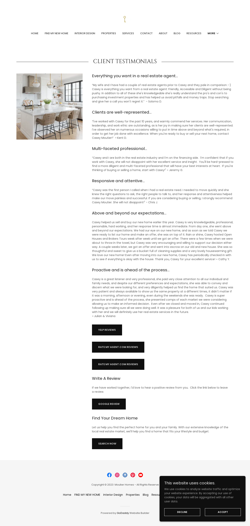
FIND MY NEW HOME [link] (56, 33)
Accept (225, 511)
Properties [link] (108, 33)
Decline (188, 511)
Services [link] (128, 33)
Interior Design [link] (85, 33)
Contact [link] (146, 33)
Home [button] (67, 495)
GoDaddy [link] (123, 513)
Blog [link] (177, 33)
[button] (213, 33)
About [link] (163, 33)
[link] (125, 18)
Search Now (107, 443)
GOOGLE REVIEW (109, 404)
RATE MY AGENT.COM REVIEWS (118, 347)
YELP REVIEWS (107, 330)
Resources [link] (194, 33)
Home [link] (34, 33)
